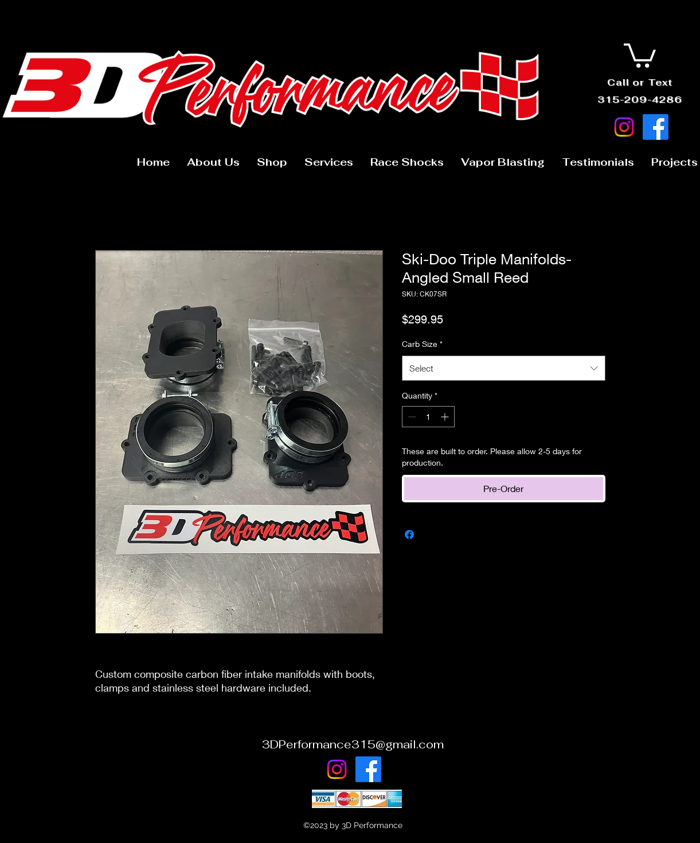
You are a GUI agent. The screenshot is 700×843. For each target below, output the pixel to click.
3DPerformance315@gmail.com (353, 744)
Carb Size (422, 344)
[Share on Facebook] (409, 534)
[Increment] (446, 417)
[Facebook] (655, 127)
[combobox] (503, 368)
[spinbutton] (428, 417)
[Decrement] (411, 417)
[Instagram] (624, 127)
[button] (640, 54)
